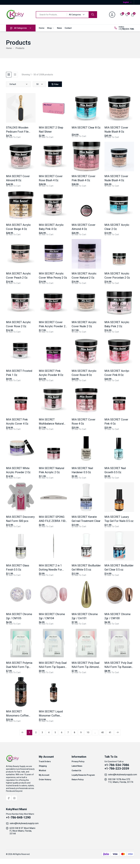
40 (102, 732)
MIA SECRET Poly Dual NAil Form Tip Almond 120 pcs (85, 667)
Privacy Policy (78, 761)
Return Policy (78, 779)
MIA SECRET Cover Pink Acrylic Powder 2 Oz (52, 326)
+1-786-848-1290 (18, 817)
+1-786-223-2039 (116, 768)
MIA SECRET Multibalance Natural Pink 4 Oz (51, 423)
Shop (50, 28)
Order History (45, 779)
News (59, 28)
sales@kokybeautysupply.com (122, 774)
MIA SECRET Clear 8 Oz (86, 127)
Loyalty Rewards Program (83, 775)
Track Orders (45, 761)
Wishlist (42, 770)
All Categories (18, 28)
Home (41, 28)
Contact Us (76, 770)
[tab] (8, 74)
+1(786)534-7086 (126, 29)
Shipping (43, 766)
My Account (44, 775)
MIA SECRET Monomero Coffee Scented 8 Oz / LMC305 (20, 715)
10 (88, 732)
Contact (68, 28)
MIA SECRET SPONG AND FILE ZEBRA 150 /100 (52, 521)
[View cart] (132, 14)
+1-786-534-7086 (116, 765)
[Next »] (117, 732)
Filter (56, 84)
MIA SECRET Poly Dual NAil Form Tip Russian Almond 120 (118, 667)
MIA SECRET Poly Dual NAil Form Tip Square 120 (53, 667)
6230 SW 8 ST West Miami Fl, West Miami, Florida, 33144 (22, 831)
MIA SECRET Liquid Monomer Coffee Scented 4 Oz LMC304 (52, 715)
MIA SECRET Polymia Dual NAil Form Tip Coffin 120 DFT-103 (19, 667)
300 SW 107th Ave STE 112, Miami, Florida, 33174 (120, 780)
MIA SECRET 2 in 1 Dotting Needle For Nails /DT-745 (50, 569)
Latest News (77, 766)
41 (110, 732)
